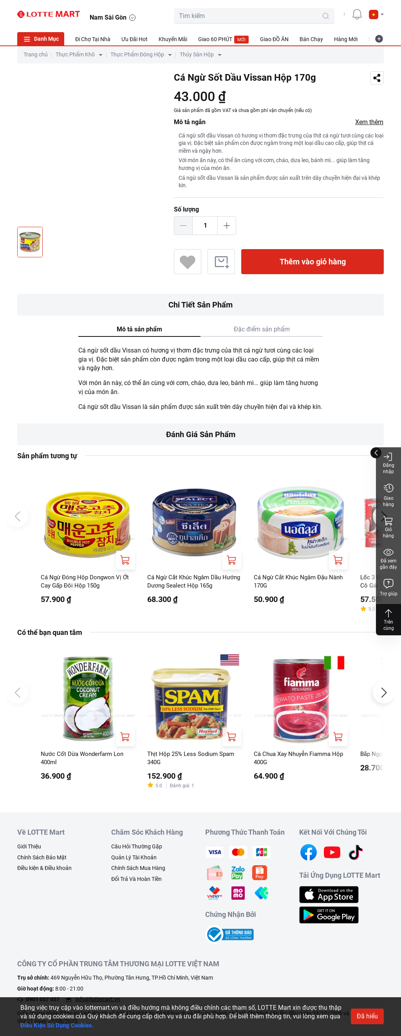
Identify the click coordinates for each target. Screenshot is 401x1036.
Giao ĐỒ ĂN (274, 39)
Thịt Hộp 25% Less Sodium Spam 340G (193, 760)
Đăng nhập (388, 462)
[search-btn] (297, 16)
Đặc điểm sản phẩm (262, 329)
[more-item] (379, 38)
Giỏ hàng (388, 527)
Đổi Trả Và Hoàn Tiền (136, 881)
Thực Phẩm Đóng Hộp (137, 54)
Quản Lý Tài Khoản (134, 860)
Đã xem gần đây (388, 558)
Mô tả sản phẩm (139, 329)
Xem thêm (369, 122)
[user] (339, 14)
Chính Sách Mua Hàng (138, 871)
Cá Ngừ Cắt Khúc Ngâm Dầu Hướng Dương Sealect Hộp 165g (192, 582)
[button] (376, 14)
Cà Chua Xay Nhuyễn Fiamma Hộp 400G (295, 760)
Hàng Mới (346, 39)
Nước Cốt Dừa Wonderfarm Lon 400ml (84, 760)
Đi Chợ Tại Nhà (92, 39)
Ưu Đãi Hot (134, 39)
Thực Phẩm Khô (75, 54)
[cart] (322, 14)
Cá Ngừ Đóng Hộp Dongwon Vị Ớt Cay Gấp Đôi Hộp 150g (87, 582)
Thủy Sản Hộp (197, 54)
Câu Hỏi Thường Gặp (136, 849)
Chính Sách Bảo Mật (42, 860)
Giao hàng (388, 495)
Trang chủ (35, 54)
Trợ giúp (388, 587)
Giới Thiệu (29, 849)
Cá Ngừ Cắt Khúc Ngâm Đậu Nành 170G (293, 582)
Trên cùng (388, 619)
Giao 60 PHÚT (223, 39)
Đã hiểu (367, 1016)
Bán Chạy (311, 39)
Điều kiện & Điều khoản (44, 871)
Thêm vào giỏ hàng (313, 261)
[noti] (357, 14)
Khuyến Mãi (173, 39)
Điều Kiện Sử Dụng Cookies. (59, 1025)
